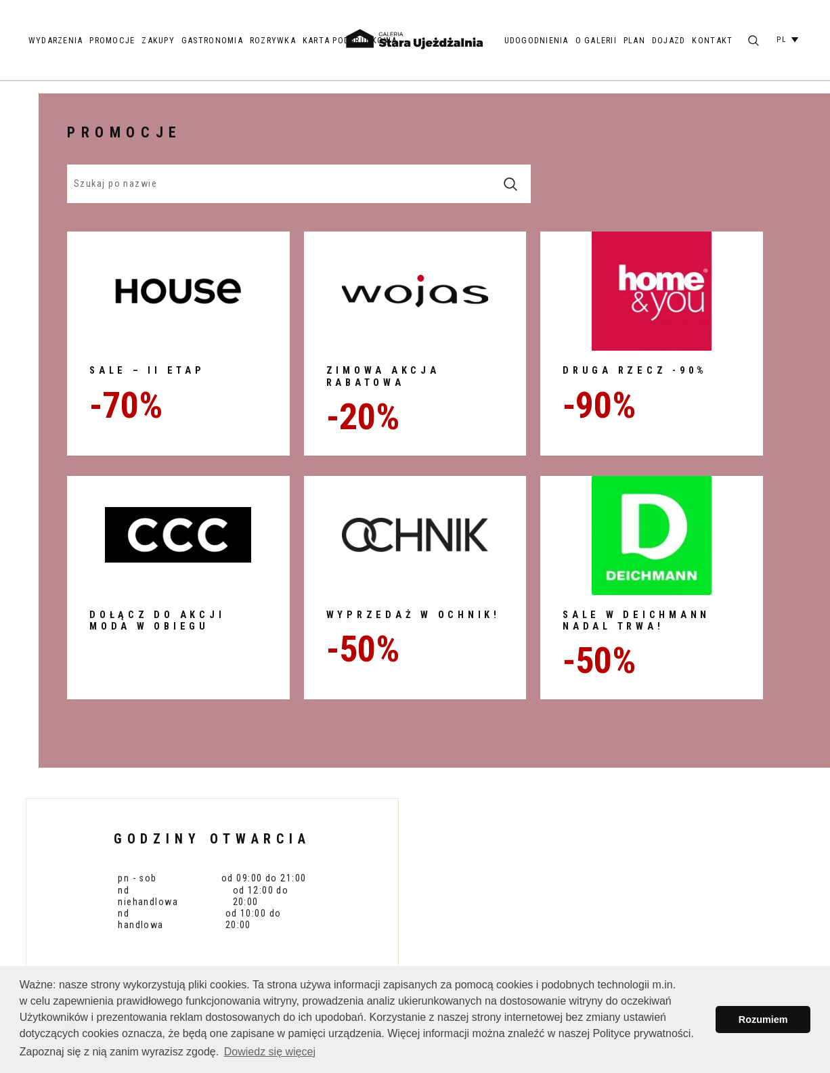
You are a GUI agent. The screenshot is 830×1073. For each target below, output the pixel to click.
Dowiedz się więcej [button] (269, 1051)
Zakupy (158, 40)
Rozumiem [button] (763, 1019)
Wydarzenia (55, 40)
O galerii (596, 40)
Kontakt (712, 40)
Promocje (112, 40)
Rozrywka (273, 40)
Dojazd (669, 40)
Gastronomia (212, 40)
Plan (634, 40)
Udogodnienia (536, 40)
